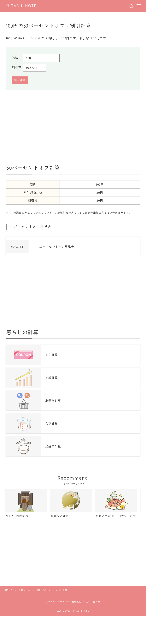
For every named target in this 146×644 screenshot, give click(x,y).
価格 (15, 57)
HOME (8, 590)
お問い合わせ (93, 601)
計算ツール (24, 590)
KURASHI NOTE (21, 6)
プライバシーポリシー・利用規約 (63, 601)
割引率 (17, 67)
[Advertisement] (73, 126)
